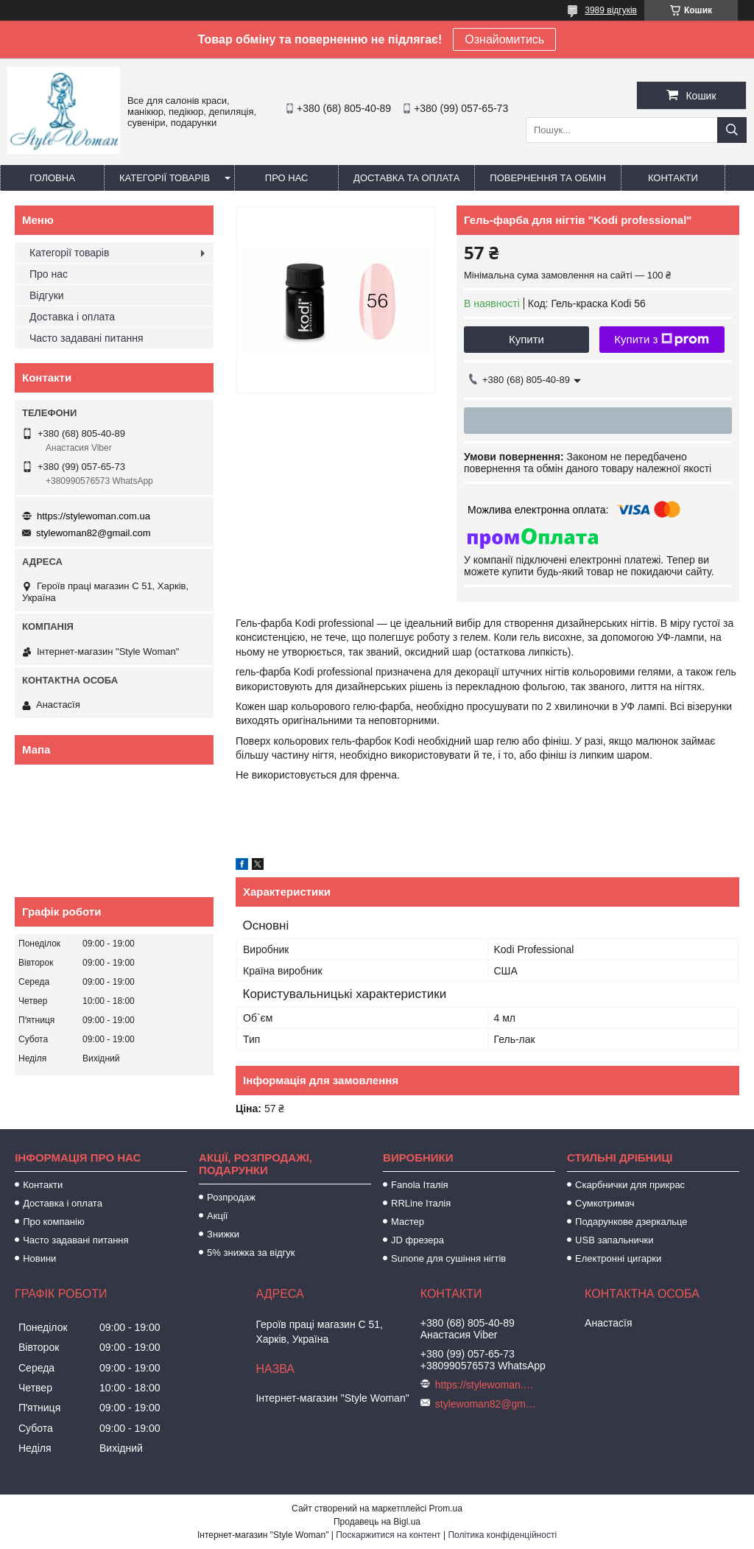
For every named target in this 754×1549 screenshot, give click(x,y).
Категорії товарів (164, 177)
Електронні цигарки (618, 1258)
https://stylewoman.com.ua (93, 515)
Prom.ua (445, 1508)
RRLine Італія (421, 1203)
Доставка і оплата (72, 317)
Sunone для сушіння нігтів (448, 1258)
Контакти (673, 177)
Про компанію (54, 1221)
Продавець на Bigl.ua (377, 1522)
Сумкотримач (605, 1203)
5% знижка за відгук (251, 1252)
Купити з (661, 339)
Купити (526, 339)
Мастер (407, 1221)
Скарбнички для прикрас (630, 1184)
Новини (39, 1258)
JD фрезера (417, 1240)
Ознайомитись (504, 39)
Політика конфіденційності (502, 1535)
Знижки (223, 1234)
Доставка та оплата (406, 177)
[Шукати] (732, 130)
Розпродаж (231, 1197)
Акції (217, 1215)
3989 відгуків (611, 10)
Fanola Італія (419, 1184)
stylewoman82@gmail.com (93, 532)
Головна (52, 177)
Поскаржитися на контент (388, 1535)
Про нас (287, 177)
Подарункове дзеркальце (631, 1221)
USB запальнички (614, 1240)
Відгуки (46, 295)
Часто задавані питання (86, 338)
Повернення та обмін (548, 177)
